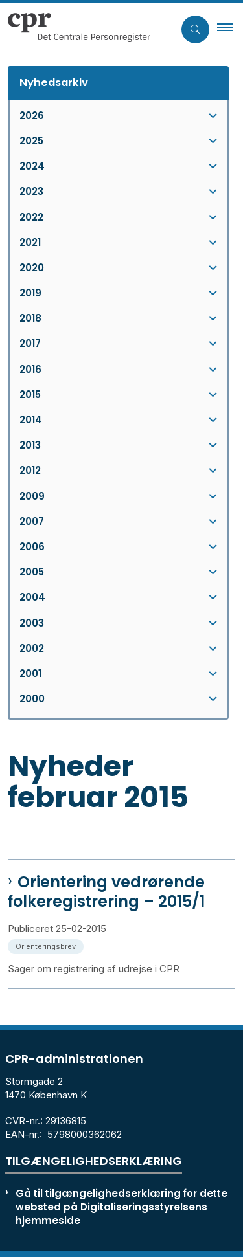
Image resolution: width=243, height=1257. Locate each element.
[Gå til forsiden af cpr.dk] (75, 29)
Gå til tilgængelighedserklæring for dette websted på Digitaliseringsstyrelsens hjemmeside (121, 1206)
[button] (230, 29)
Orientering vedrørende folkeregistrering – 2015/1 (106, 892)
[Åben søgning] (195, 29)
